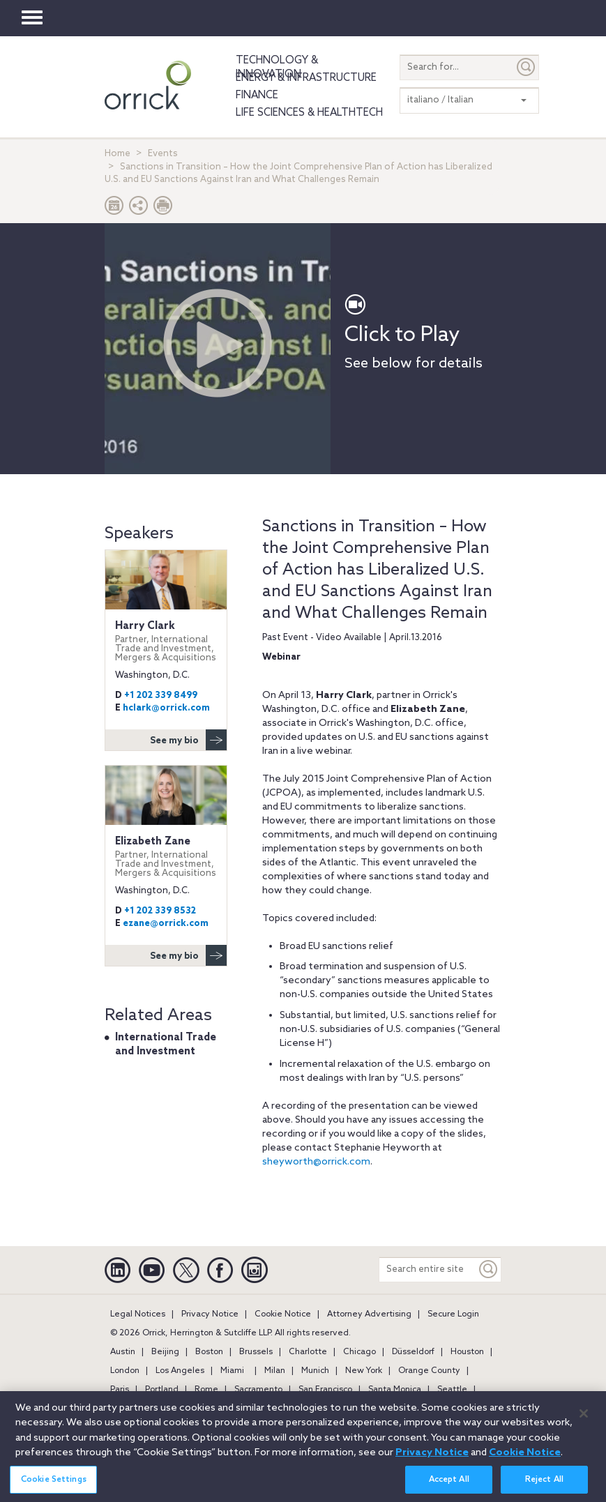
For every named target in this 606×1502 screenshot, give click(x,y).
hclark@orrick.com (166, 708)
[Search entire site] (428, 1269)
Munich (315, 1371)
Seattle (452, 1390)
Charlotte (308, 1352)
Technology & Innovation (277, 67)
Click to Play (402, 335)
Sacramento (258, 1390)
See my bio (188, 739)
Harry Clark (166, 641)
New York (363, 1371)
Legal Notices (137, 1314)
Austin (122, 1352)
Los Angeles (180, 1371)
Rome (206, 1390)
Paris (119, 1390)
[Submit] (526, 67)
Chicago (359, 1352)
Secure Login (453, 1314)
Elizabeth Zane (166, 857)
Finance (257, 95)
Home (117, 154)
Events (163, 154)
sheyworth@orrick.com (316, 1162)
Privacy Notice (209, 1314)
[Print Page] (163, 208)
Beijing (165, 1352)
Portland (162, 1390)
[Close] (583, 1419)
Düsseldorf (413, 1352)
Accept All (449, 1485)
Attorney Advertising (369, 1314)
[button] (139, 208)
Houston (467, 1352)
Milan (274, 1371)
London (124, 1371)
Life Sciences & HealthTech (309, 113)
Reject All (544, 1485)
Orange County (429, 1371)
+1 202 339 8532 (160, 911)
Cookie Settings (53, 1485)
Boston (209, 1352)
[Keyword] (488, 1269)
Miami (232, 1371)
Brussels (256, 1352)
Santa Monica (394, 1390)
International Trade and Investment (165, 1044)
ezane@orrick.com (166, 923)
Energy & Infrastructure (306, 78)
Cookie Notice (283, 1314)
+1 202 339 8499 (160, 695)
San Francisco (325, 1390)
